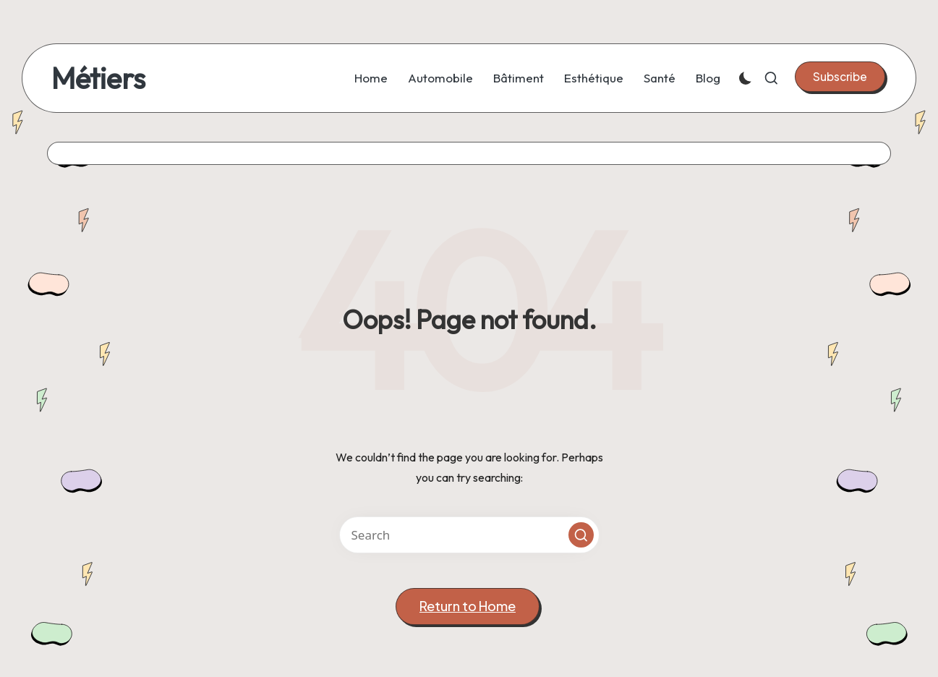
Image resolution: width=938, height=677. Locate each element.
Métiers (98, 78)
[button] (840, 76)
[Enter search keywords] (469, 534)
